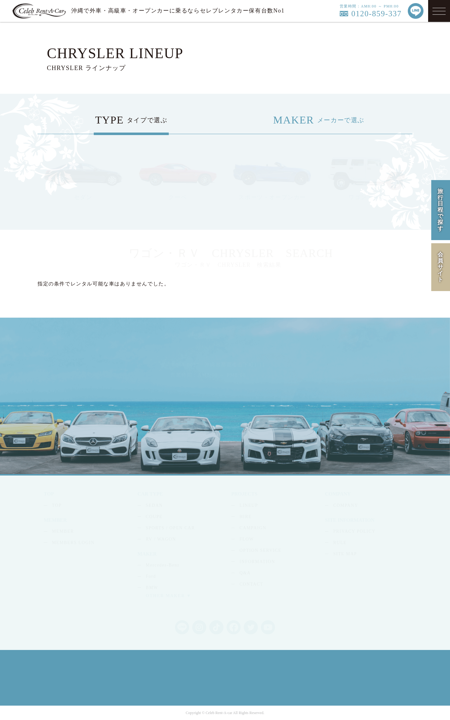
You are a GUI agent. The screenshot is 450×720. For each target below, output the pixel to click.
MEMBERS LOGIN (73, 542)
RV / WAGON (161, 539)
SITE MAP (345, 553)
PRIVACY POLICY (354, 531)
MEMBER (63, 531)
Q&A (245, 573)
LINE (348, 377)
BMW (152, 587)
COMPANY (345, 505)
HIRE (245, 516)
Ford (151, 576)
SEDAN (154, 505)
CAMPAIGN (252, 528)
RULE (340, 542)
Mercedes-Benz (163, 565)
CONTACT (251, 584)
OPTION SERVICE (260, 550)
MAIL (309, 377)
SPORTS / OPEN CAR (170, 528)
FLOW (246, 539)
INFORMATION (257, 561)
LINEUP (248, 505)
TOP (57, 505)
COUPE (154, 516)
